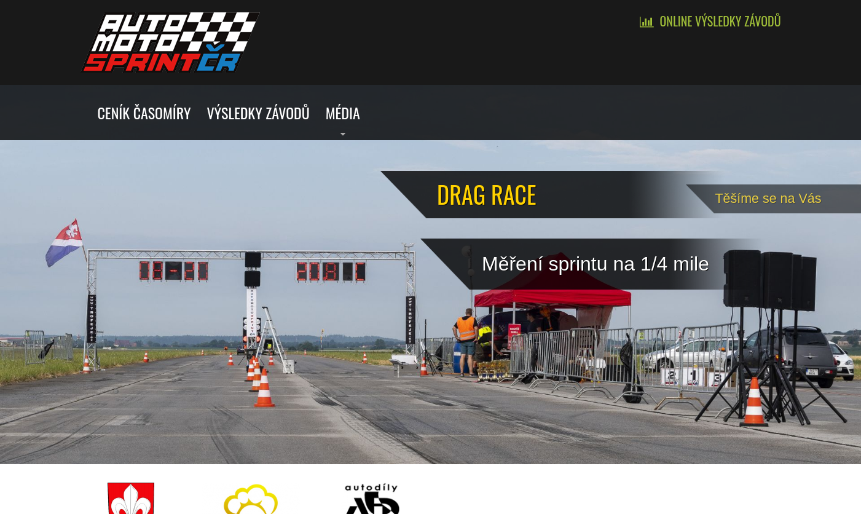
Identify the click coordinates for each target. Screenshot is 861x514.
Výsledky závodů (257, 112)
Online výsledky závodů (720, 21)
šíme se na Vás (808, 196)
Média (343, 112)
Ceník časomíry (144, 112)
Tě (755, 196)
